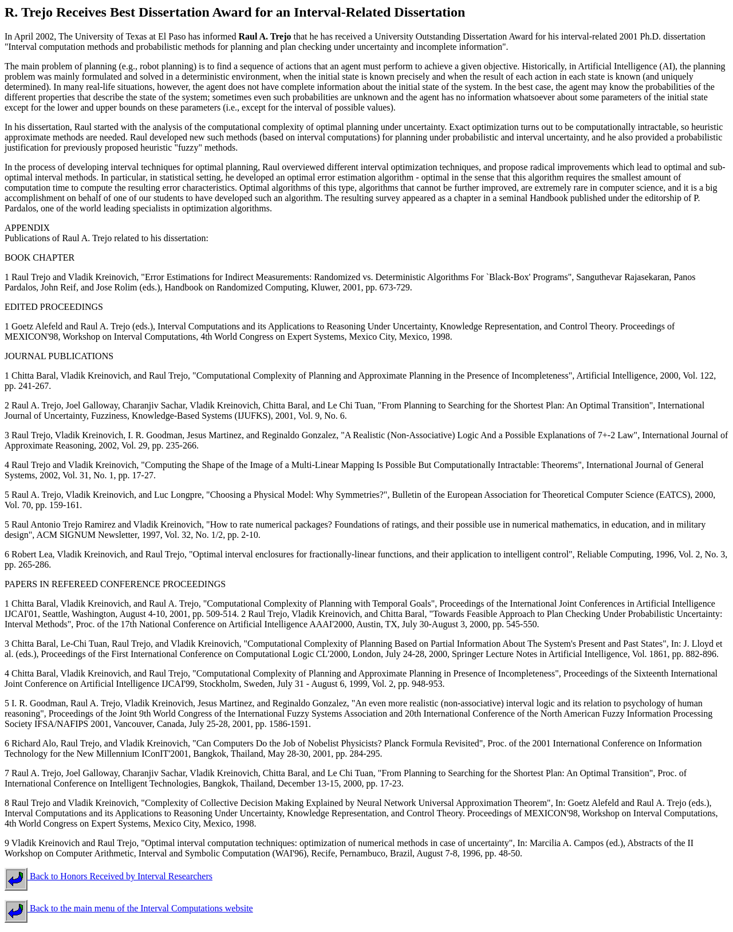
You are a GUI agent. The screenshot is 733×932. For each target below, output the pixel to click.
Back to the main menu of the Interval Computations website (129, 908)
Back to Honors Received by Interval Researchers (108, 876)
